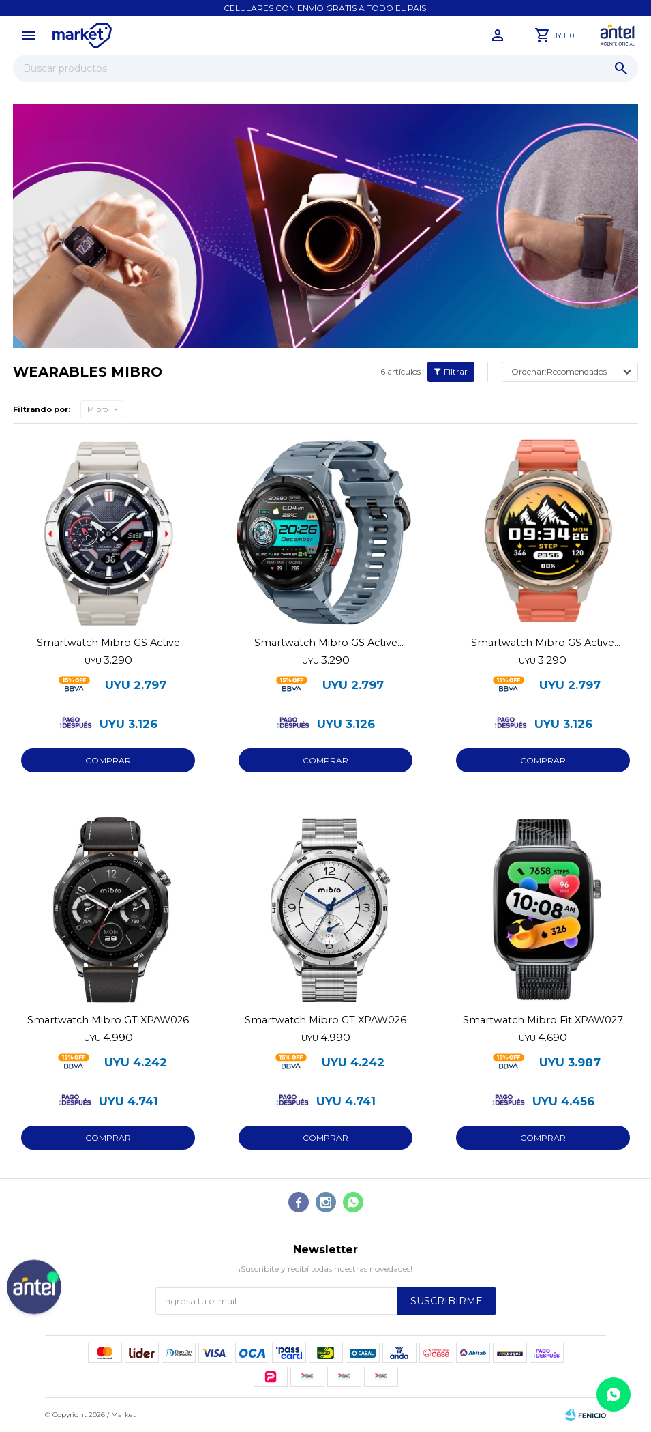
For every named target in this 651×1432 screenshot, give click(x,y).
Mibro (97, 409)
